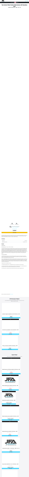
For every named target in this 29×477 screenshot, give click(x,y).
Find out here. (12, 124)
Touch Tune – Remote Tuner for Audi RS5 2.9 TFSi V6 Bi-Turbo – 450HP (10, 177)
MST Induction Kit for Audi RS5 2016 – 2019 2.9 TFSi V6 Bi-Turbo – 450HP (10, 403)
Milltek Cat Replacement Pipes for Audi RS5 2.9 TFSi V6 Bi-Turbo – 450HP (10, 217)
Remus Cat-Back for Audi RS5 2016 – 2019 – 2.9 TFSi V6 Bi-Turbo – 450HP (10, 297)
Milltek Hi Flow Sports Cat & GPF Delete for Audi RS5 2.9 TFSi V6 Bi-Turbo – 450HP (11, 201)
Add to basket (11, 148)
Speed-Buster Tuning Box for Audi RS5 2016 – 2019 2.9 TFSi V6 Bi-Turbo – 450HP (11, 144)
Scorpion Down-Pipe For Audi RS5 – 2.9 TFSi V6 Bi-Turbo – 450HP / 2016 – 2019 (11, 281)
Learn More (17, 2)
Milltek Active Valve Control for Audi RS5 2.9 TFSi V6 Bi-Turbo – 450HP (10, 264)
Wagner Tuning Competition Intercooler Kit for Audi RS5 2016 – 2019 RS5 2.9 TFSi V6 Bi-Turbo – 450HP (13, 441)
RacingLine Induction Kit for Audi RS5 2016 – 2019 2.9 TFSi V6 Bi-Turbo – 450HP (11, 387)
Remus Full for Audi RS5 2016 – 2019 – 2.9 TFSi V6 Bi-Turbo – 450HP (9, 313)
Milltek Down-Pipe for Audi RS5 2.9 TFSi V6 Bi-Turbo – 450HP (9, 232)
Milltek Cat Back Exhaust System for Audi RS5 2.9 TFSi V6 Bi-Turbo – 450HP (10, 248)
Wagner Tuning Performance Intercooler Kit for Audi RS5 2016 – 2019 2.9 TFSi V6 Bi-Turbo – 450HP (13, 422)
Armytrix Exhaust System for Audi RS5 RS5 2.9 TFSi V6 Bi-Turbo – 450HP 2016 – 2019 (11, 347)
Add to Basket (14, 62)
